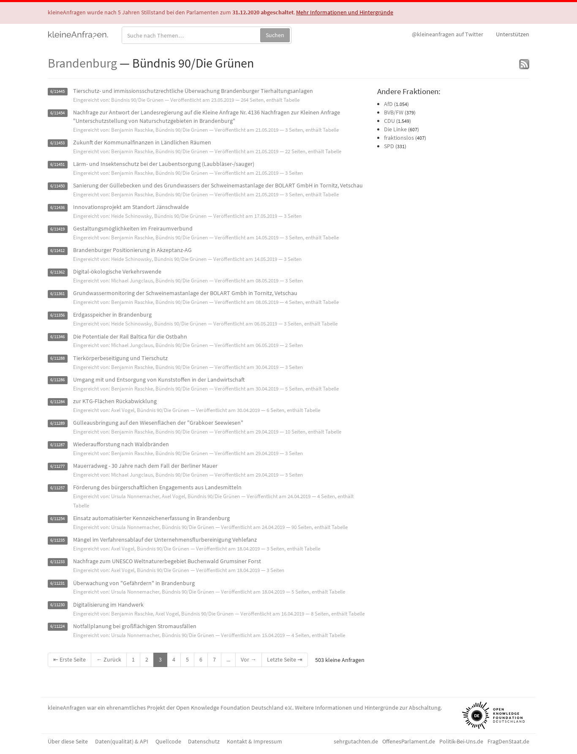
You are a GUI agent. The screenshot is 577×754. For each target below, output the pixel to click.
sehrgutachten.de (356, 741)
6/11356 (57, 315)
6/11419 (57, 229)
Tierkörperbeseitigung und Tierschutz (120, 358)
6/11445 (57, 91)
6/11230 (57, 605)
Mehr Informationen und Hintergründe (344, 12)
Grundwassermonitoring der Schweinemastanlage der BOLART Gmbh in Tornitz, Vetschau (185, 293)
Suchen (275, 35)
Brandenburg (82, 63)
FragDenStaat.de (508, 741)
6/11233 (57, 561)
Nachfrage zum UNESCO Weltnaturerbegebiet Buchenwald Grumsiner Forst (167, 561)
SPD (389, 146)
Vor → (248, 659)
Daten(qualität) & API (121, 741)
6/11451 (57, 164)
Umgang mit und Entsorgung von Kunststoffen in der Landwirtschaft (159, 379)
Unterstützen (512, 34)
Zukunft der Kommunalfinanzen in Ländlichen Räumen (142, 142)
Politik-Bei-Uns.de (461, 741)
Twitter (447, 34)
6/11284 (57, 401)
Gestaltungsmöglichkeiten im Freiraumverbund (133, 228)
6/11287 (57, 445)
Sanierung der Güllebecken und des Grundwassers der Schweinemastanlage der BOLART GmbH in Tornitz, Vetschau (218, 185)
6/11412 (57, 250)
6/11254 (57, 518)
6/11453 (57, 143)
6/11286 (57, 380)
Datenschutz (204, 741)
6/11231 (57, 583)
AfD (388, 104)
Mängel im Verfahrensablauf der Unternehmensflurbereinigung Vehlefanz (165, 539)
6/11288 (57, 358)
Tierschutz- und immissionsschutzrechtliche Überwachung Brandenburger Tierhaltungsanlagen (193, 91)
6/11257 (57, 488)
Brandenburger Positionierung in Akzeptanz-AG (132, 250)
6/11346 (57, 337)
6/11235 (57, 540)
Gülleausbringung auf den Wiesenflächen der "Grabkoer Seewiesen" (158, 422)
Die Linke (395, 129)
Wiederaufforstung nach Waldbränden (121, 444)
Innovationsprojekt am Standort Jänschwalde (131, 207)
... (228, 659)
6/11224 (57, 626)
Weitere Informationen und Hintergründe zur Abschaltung (368, 707)
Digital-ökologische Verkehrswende (117, 271)
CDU (389, 121)
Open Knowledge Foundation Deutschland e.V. (234, 707)
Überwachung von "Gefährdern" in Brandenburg (134, 583)
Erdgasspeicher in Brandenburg (112, 314)
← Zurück (108, 659)
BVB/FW (393, 112)
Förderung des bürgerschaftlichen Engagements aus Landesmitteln (157, 487)
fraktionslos (399, 137)
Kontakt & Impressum (254, 741)
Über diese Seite (68, 741)
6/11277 (57, 466)
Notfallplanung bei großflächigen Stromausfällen (134, 626)
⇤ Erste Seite (69, 659)
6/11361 (57, 293)
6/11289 (57, 423)
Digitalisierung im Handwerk (108, 604)
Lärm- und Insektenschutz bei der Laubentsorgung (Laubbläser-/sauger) (163, 164)
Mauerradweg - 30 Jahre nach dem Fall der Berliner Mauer (145, 465)
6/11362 (57, 272)
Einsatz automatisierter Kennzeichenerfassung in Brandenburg (151, 518)
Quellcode (168, 741)
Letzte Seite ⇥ (284, 659)
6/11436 (57, 207)
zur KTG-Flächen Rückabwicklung (115, 401)
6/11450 (57, 186)
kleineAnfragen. (78, 34)
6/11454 (57, 113)
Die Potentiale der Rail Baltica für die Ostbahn (130, 336)
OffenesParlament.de (408, 741)
